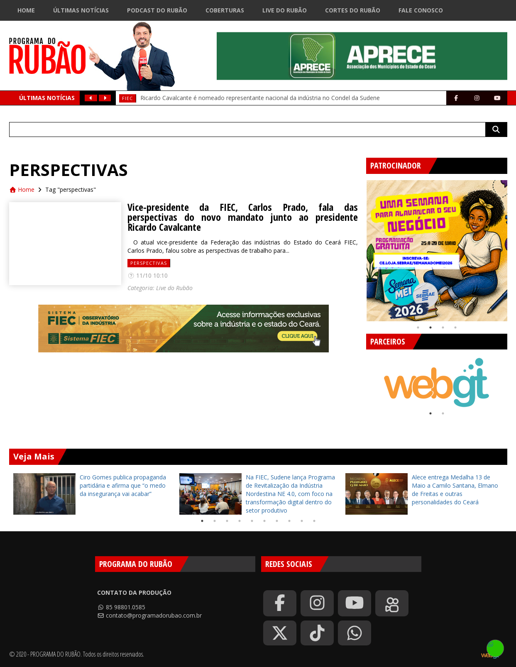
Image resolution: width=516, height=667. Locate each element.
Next (505, 378)
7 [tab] (277, 521)
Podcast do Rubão (157, 10)
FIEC (127, 98)
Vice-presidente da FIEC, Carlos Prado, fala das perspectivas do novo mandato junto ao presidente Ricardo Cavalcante (242, 217)
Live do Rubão (284, 10)
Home (26, 10)
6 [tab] (264, 521)
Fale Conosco (421, 10)
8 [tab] (289, 521)
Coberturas (224, 10)
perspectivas (148, 263)
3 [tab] (443, 327)
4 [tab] (455, 327)
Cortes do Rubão (352, 10)
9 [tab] (302, 521)
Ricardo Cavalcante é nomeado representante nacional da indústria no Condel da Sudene (260, 98)
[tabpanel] (436, 250)
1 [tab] (418, 327)
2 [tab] (430, 327)
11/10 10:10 (147, 275)
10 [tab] (314, 521)
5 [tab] (252, 521)
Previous (360, 247)
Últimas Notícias (81, 10)
